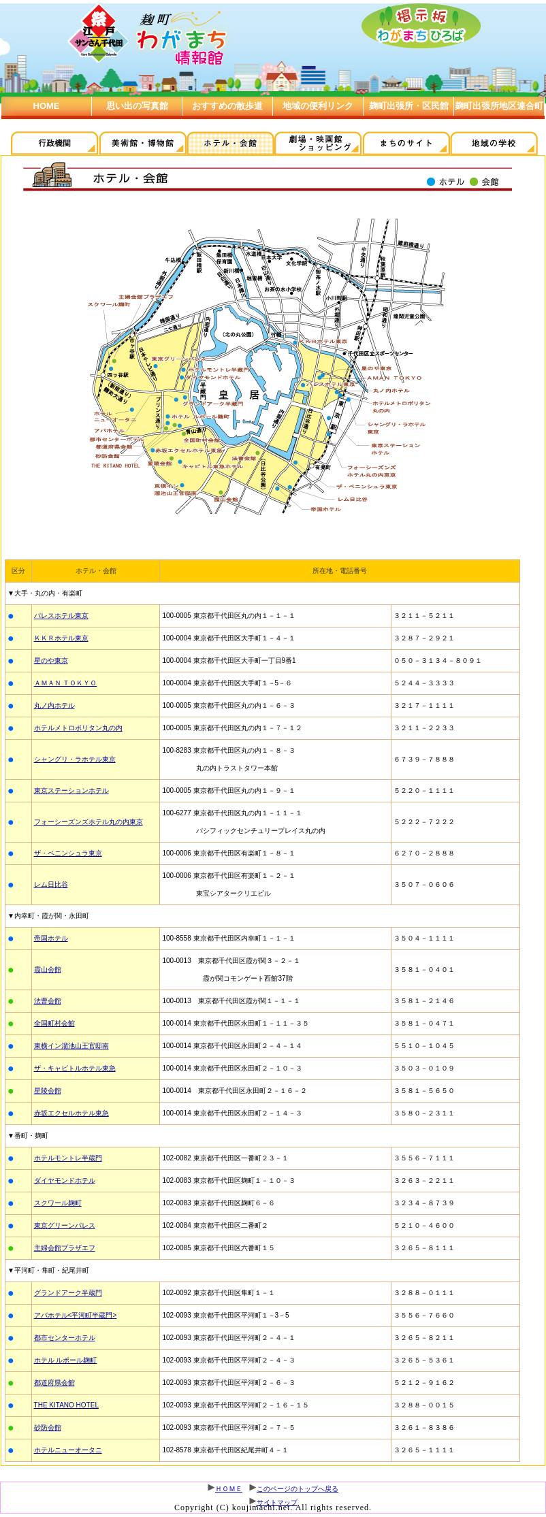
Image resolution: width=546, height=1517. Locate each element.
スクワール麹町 (58, 1203)
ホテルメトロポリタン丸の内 (78, 728)
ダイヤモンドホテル (64, 1180)
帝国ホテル (51, 938)
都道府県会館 (54, 1382)
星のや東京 (51, 660)
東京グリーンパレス (64, 1225)
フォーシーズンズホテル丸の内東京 (88, 822)
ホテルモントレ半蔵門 (68, 1158)
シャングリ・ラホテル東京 (75, 759)
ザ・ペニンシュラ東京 (68, 853)
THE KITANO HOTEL (66, 1405)
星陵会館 (47, 1090)
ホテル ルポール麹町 (65, 1360)
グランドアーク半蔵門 (68, 1292)
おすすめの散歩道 (227, 106)
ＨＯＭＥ (228, 1488)
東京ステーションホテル (71, 790)
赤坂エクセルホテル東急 (71, 1113)
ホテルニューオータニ (68, 1450)
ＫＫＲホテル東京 (61, 638)
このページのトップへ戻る (297, 1488)
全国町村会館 (54, 1023)
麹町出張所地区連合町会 (499, 115)
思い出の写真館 (137, 106)
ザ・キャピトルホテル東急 (75, 1068)
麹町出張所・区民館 (409, 106)
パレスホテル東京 (61, 615)
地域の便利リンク (318, 106)
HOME (46, 106)
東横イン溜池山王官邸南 (71, 1045)
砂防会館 (47, 1427)
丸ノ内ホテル (54, 705)
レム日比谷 (51, 884)
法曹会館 (47, 1001)
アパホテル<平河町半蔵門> (75, 1315)
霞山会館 (47, 969)
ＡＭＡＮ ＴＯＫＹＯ (65, 683)
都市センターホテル (64, 1337)
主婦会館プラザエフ (64, 1248)
